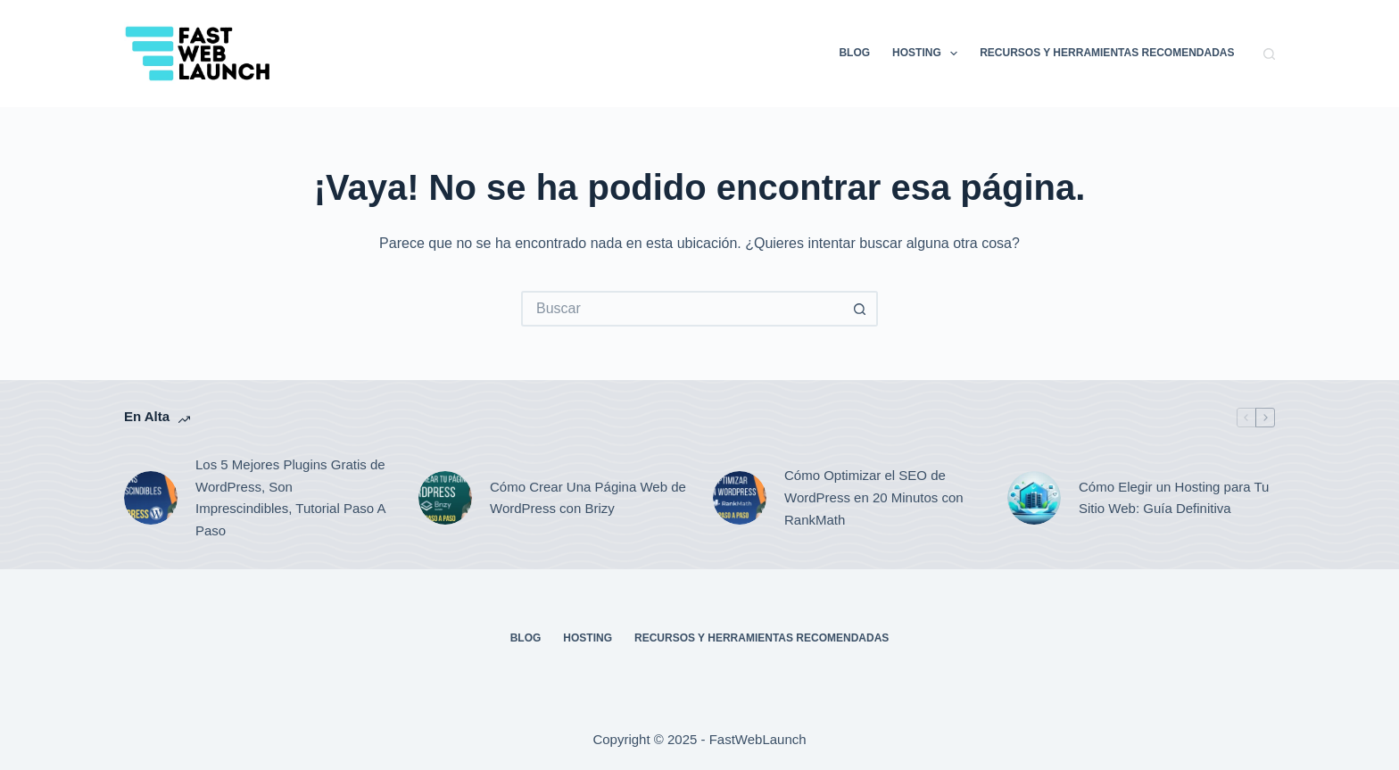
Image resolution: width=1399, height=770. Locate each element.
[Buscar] (1269, 54)
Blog (854, 52)
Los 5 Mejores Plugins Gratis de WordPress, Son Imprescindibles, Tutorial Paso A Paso (290, 497)
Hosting (928, 53)
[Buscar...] (681, 309)
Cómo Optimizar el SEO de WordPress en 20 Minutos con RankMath (874, 497)
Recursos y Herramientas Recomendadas (1107, 52)
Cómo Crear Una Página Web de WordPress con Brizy (588, 498)
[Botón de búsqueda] (860, 309)
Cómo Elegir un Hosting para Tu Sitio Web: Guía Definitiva (1174, 498)
